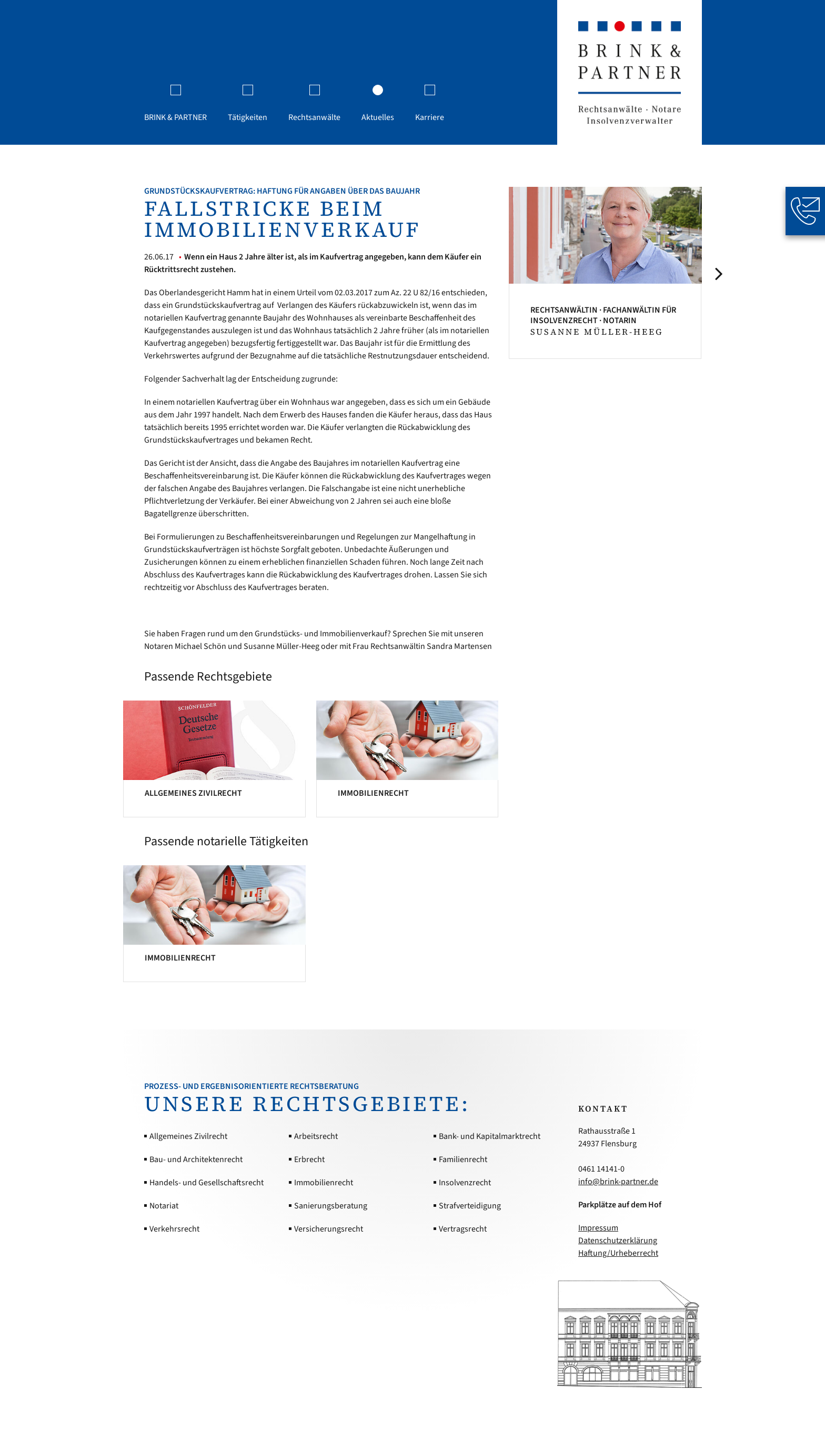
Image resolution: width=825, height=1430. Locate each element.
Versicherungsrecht (328, 1229)
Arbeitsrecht (316, 1136)
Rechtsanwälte (314, 117)
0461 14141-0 (601, 1169)
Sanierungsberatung (330, 1206)
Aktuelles (377, 117)
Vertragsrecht (463, 1229)
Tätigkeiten (247, 117)
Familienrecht (463, 1159)
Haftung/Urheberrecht (618, 1253)
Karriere (429, 117)
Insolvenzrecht (465, 1182)
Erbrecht (309, 1159)
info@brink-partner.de (618, 1181)
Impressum (598, 1228)
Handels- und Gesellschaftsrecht (206, 1182)
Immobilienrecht (323, 1182)
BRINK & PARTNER (175, 117)
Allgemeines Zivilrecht (188, 1136)
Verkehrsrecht (174, 1229)
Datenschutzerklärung (617, 1240)
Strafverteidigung (470, 1206)
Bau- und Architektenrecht (196, 1159)
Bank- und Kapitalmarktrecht (489, 1136)
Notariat (163, 1206)
